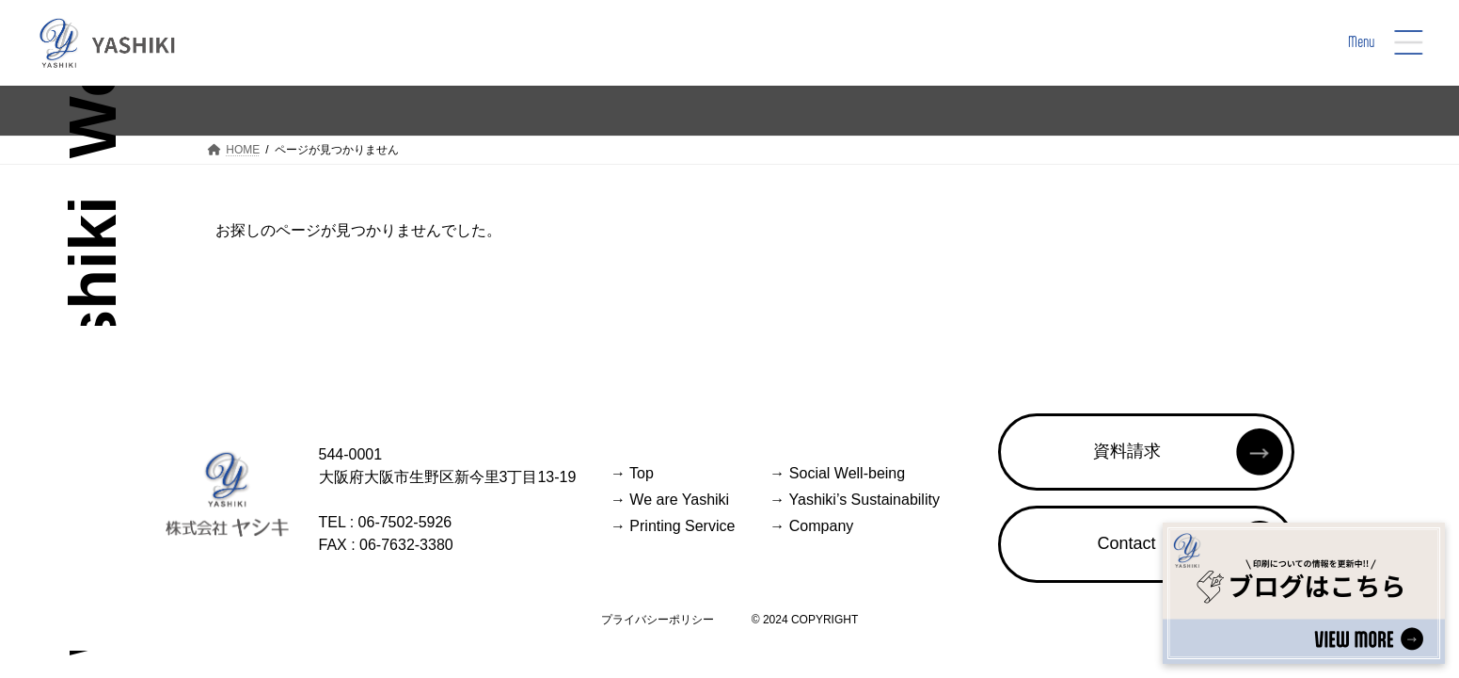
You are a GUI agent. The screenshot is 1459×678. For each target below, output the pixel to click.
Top (632, 473)
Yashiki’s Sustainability (854, 500)
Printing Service (673, 526)
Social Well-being (837, 473)
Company (811, 526)
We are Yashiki (670, 500)
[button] (1146, 452)
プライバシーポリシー (657, 619)
